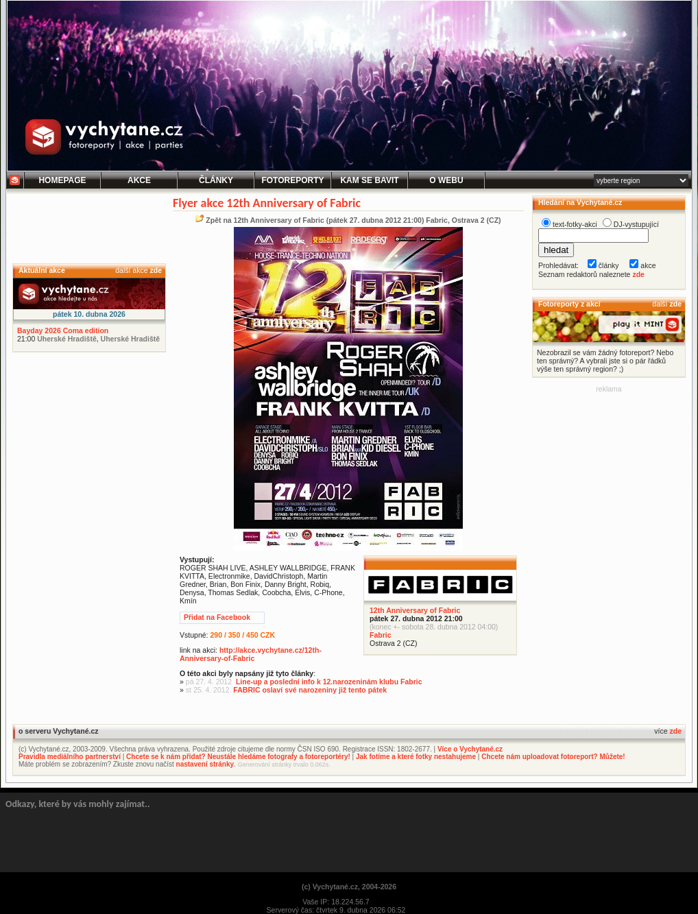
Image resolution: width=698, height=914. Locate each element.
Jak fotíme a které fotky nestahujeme (416, 756)
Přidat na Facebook (217, 617)
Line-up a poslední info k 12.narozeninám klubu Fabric (329, 681)
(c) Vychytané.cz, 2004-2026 (349, 886)
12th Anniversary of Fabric (415, 610)
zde (155, 270)
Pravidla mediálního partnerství (70, 756)
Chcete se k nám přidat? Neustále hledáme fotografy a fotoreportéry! (238, 756)
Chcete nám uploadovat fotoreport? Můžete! (553, 756)
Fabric (381, 635)
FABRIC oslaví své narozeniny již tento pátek (310, 690)
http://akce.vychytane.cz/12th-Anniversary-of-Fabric (251, 654)
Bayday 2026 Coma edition (62, 330)
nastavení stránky (205, 764)
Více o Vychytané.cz (470, 749)
